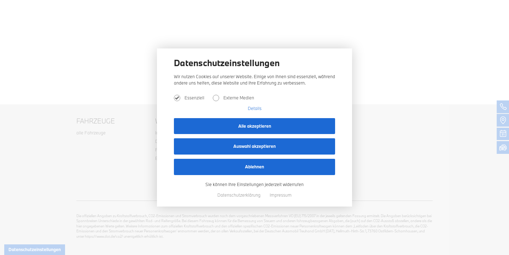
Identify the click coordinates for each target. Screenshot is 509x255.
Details (255, 108)
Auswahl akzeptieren (254, 146)
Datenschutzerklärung (239, 195)
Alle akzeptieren (254, 126)
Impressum (281, 195)
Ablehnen (254, 166)
